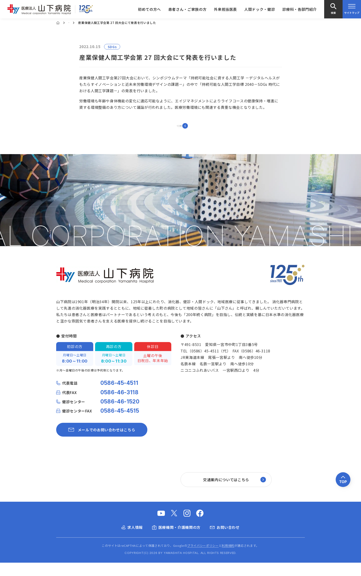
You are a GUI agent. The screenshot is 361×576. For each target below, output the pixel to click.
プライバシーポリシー (202, 559)
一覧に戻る (180, 132)
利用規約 (228, 559)
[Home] (58, 22)
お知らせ (74, 22)
